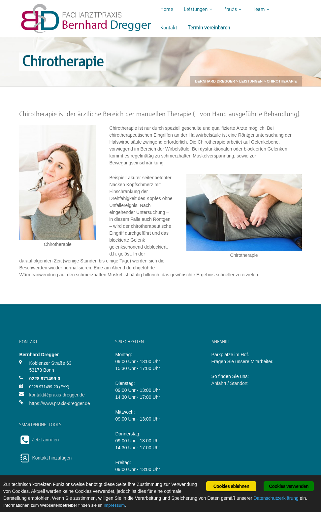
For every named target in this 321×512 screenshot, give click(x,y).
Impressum (114, 505)
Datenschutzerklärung (276, 498)
